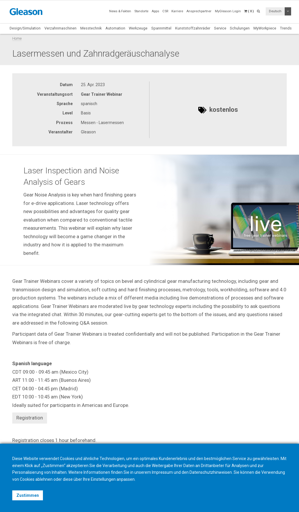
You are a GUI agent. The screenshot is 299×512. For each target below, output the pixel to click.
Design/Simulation (25, 28)
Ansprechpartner (198, 11)
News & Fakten (120, 11)
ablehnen (44, 479)
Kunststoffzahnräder (192, 28)
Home (17, 38)
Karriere (177, 11)
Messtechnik (91, 28)
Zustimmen (27, 495)
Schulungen (240, 28)
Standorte (141, 11)
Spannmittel (161, 28)
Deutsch (275, 11)
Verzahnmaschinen (60, 28)
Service (220, 28)
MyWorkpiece (264, 28)
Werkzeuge (138, 28)
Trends (286, 28)
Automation (115, 28)
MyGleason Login (228, 11)
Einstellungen (103, 479)
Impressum (162, 472)
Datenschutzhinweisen (211, 472)
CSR (165, 11)
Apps (155, 11)
